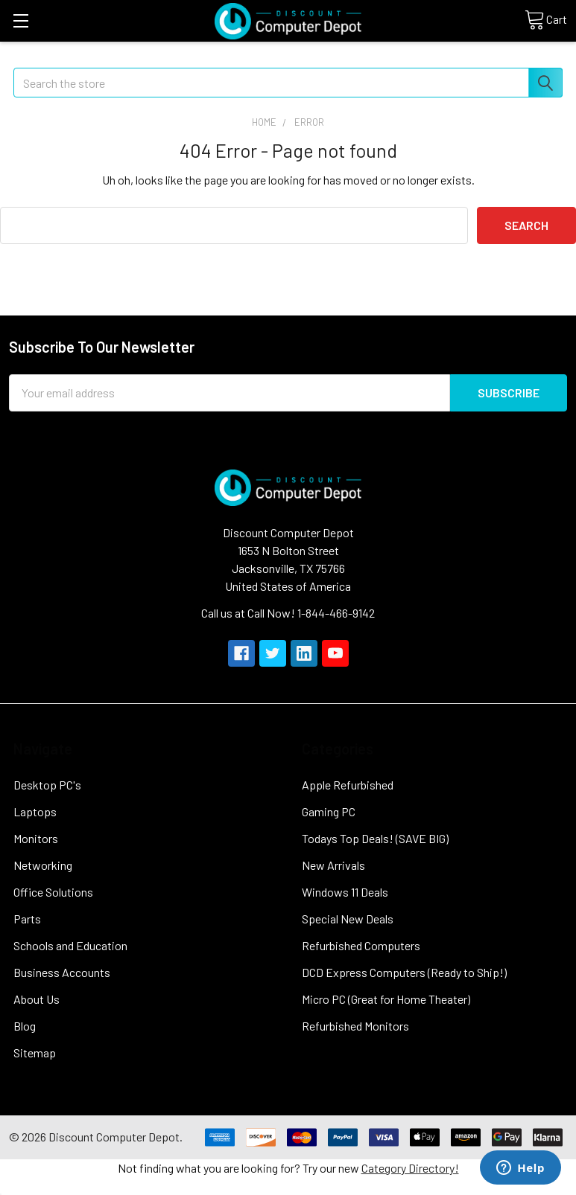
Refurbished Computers (361, 945)
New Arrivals (333, 865)
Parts (27, 919)
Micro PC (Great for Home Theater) (386, 999)
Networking (42, 865)
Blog (24, 1026)
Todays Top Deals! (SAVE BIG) (375, 838)
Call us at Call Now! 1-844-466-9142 (288, 613)
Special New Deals (347, 919)
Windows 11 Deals (345, 892)
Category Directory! (410, 1168)
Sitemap (34, 1052)
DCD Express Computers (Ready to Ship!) (404, 972)
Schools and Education (70, 945)
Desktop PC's (47, 785)
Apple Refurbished (347, 785)
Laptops (35, 811)
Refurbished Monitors (355, 1026)
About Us (36, 999)
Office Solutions (53, 892)
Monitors (35, 838)
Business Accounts (61, 972)
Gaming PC (328, 811)
